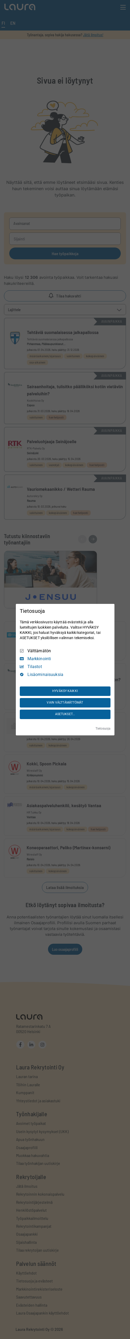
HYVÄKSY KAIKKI (65, 691)
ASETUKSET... (65, 714)
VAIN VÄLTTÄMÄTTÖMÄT (65, 702)
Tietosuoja (102, 728)
